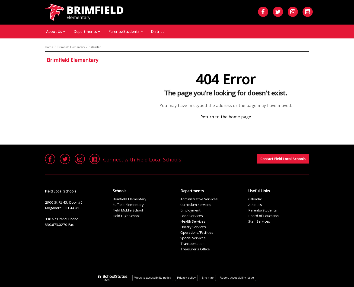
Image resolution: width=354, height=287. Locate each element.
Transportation (192, 243)
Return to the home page (225, 117)
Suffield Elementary (128, 204)
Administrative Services (199, 199)
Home (49, 47)
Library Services (193, 226)
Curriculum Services (195, 204)
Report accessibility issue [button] (237, 277)
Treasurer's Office (195, 249)
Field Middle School (128, 210)
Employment (190, 210)
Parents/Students (262, 210)
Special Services (193, 238)
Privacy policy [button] (186, 277)
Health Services (192, 221)
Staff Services (259, 221)
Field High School (126, 215)
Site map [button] (208, 277)
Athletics (255, 204)
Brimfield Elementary (71, 47)
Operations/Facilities (196, 232)
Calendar (255, 199)
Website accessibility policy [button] (152, 277)
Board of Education (263, 215)
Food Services (191, 215)
